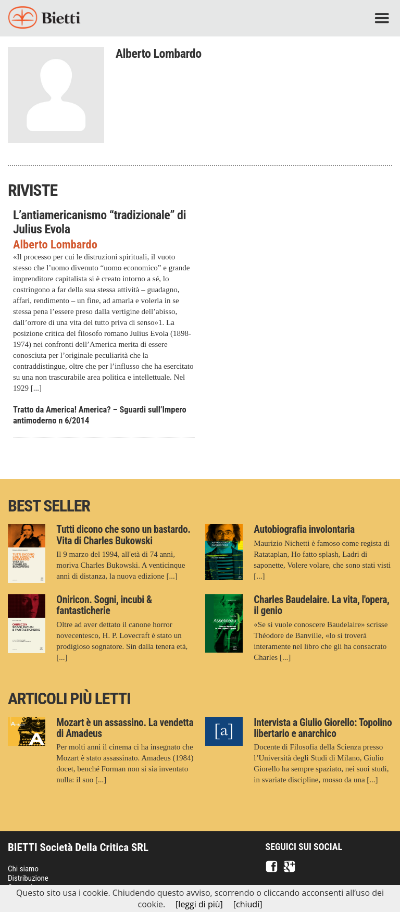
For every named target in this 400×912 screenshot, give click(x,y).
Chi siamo (23, 868)
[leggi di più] (199, 904)
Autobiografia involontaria (304, 529)
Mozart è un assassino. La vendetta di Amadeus (124, 728)
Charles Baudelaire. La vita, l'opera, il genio (321, 605)
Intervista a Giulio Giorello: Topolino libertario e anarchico (323, 728)
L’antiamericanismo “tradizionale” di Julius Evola (99, 222)
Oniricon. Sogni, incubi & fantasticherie (104, 605)
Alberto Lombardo (55, 244)
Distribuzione (28, 878)
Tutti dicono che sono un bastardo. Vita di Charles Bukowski (123, 534)
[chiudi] (247, 904)
